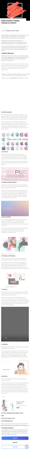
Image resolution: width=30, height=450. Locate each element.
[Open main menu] (27, 4)
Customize (15, 447)
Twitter (12, 30)
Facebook (8, 30)
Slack (18, 391)
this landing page (16, 358)
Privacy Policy (13, 434)
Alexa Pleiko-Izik (5, 359)
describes (10, 57)
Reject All (15, 442)
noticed (22, 261)
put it (13, 232)
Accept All (15, 438)
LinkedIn (17, 30)
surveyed (10, 222)
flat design (22, 265)
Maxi (14, 165)
